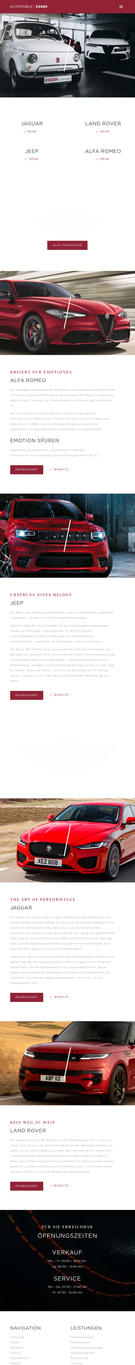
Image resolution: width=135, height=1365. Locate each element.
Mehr (32, 131)
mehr (105, 131)
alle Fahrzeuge (67, 245)
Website (61, 469)
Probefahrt (26, 469)
